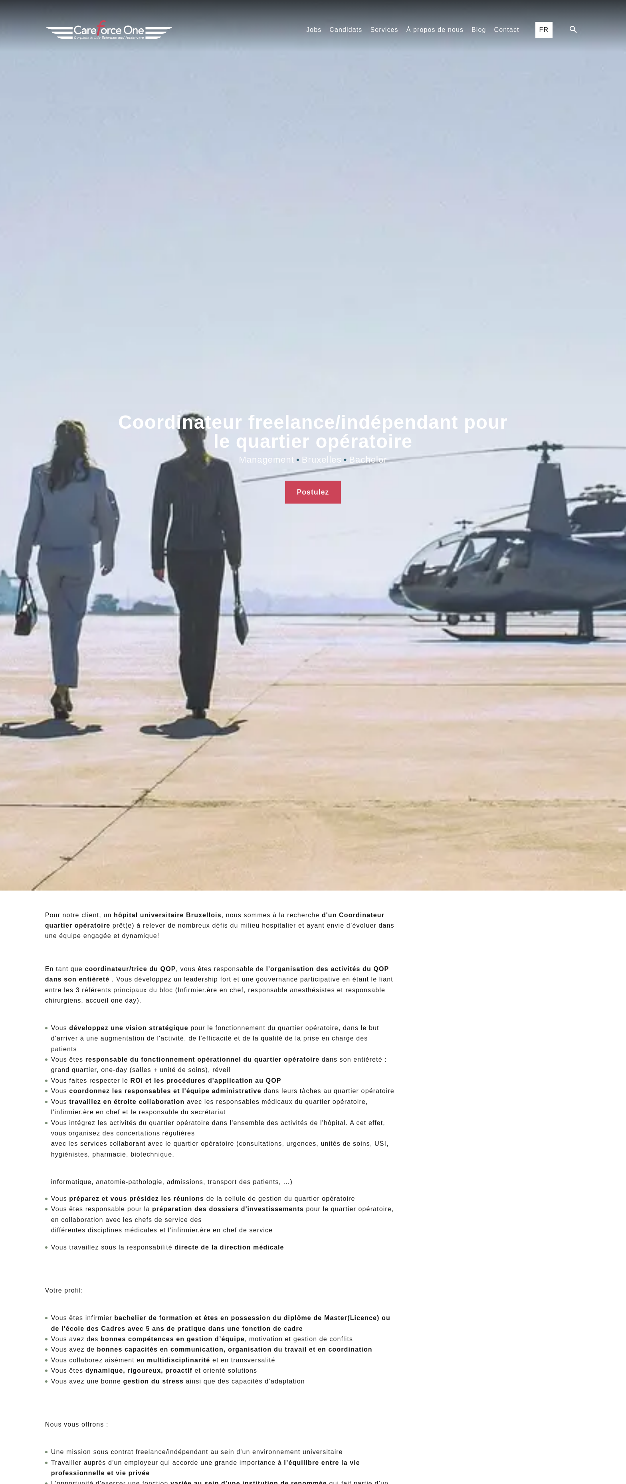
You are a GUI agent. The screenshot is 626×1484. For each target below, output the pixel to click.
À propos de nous (435, 29)
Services (384, 29)
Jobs (313, 29)
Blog (478, 29)
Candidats (345, 29)
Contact (506, 29)
